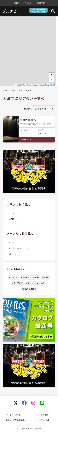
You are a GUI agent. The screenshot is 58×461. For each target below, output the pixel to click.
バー (22, 133)
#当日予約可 (17, 283)
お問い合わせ (44, 420)
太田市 (45, 133)
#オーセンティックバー (36, 283)
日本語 (16, 3)
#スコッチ (13, 277)
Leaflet (17, 85)
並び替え (28, 108)
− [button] (52, 79)
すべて (11, 213)
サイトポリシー (15, 415)
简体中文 (41, 3)
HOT (53, 85)
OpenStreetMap (29, 85)
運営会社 (44, 415)
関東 (13, 91)
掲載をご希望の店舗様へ (16, 420)
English (28, 3)
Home (6, 91)
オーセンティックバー (20, 248)
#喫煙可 (45, 277)
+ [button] (52, 75)
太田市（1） (14, 219)
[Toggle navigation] (52, 11)
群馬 (20, 91)
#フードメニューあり (30, 277)
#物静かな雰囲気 (29, 289)
